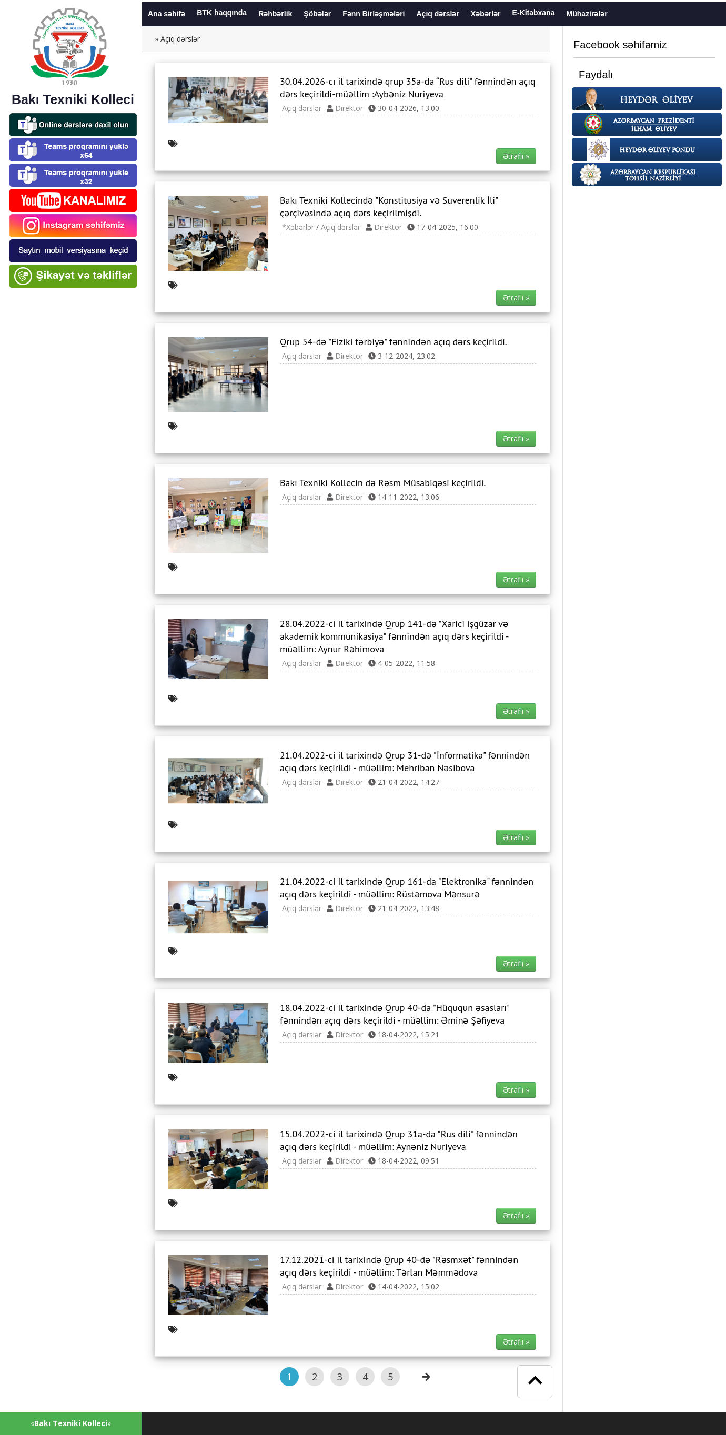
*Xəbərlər (298, 227)
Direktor (349, 108)
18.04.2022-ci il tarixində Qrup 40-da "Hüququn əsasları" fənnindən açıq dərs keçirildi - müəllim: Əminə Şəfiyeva (394, 1014)
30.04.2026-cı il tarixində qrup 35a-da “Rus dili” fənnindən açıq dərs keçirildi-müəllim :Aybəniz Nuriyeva (408, 87)
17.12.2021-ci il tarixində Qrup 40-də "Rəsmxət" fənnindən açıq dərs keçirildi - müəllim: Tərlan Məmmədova (399, 1266)
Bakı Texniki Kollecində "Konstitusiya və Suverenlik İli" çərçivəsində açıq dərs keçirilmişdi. (389, 206)
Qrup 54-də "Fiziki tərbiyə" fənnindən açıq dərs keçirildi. (393, 342)
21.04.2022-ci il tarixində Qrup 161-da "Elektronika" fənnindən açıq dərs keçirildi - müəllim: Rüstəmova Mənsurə (406, 887)
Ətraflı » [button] (516, 156)
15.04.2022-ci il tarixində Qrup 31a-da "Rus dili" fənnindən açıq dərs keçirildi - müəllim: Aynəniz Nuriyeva (399, 1140)
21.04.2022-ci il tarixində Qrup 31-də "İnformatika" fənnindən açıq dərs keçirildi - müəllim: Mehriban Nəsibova (405, 761)
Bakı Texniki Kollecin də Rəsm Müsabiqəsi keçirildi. (383, 483)
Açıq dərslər (301, 108)
